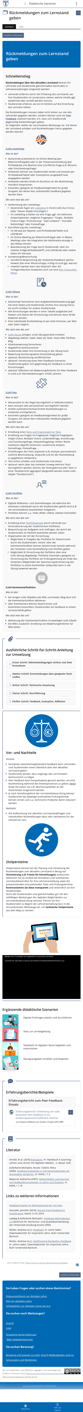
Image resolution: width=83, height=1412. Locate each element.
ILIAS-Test (11, 392)
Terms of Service (36, 1392)
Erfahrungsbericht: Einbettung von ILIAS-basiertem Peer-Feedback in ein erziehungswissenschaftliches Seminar (38, 1115)
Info (21, 26)
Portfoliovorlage (35, 523)
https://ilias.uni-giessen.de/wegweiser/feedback (46, 1263)
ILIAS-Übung (13, 291)
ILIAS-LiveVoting (15, 148)
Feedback (38, 1229)
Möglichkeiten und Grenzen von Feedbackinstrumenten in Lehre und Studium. (39, 1181)
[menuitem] (25, 1407)
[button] (41, 664)
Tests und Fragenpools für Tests (43, 432)
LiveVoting (40, 207)
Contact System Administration (28, 1389)
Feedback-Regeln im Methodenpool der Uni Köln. (36, 1205)
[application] (41, 977)
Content (8, 26)
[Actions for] (78, 13)
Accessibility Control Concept (59, 1389)
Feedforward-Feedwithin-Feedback (52, 1241)
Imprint (8, 1389)
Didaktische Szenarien (42, 3)
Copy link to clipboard (12, 1386)
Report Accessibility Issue (14, 1392)
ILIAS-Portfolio (14, 493)
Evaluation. (37, 1159)
